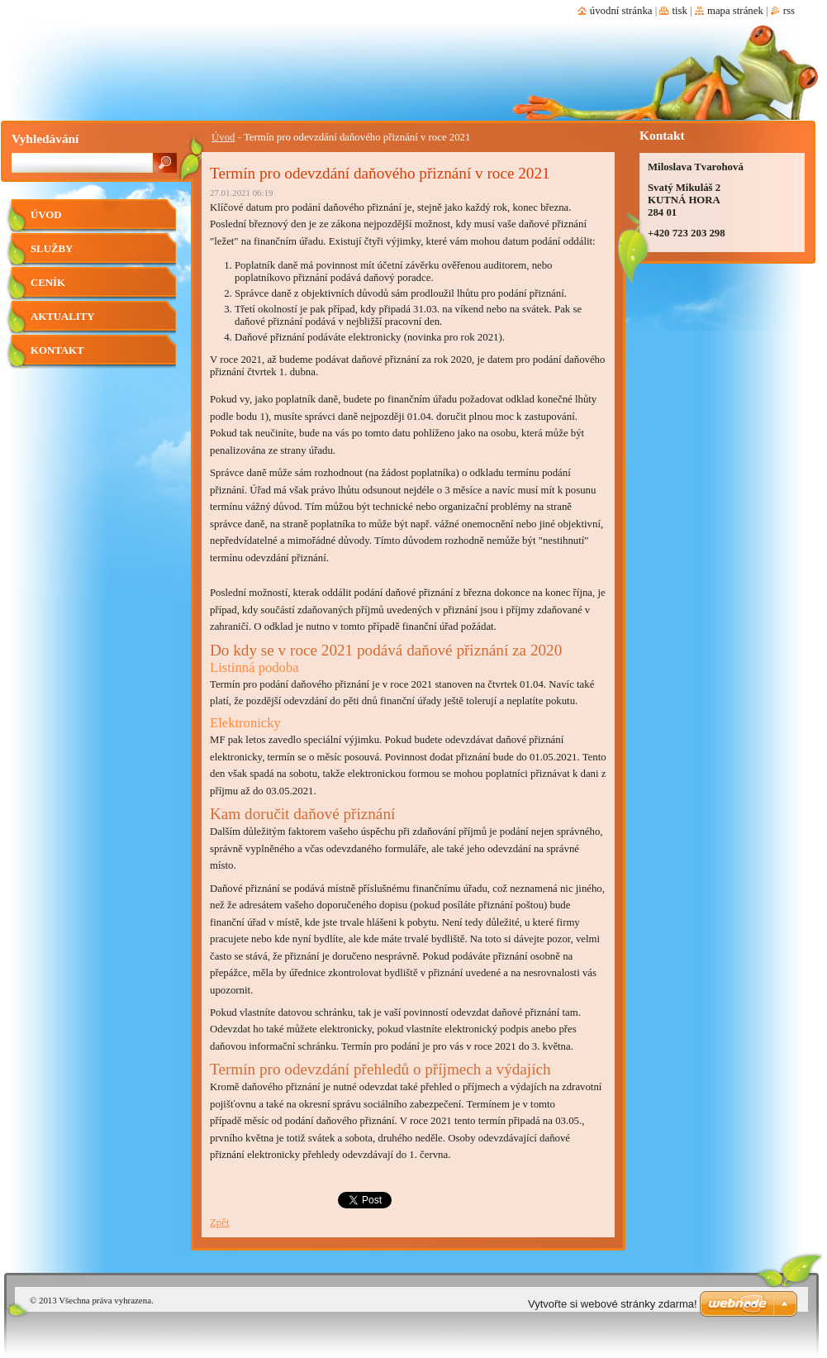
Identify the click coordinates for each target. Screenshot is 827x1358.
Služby (52, 249)
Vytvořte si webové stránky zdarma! (612, 1304)
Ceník (48, 282)
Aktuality (63, 316)
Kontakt (57, 350)
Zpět (219, 1222)
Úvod (223, 137)
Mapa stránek (735, 11)
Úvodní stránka (621, 11)
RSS (789, 11)
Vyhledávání (45, 138)
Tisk (679, 11)
